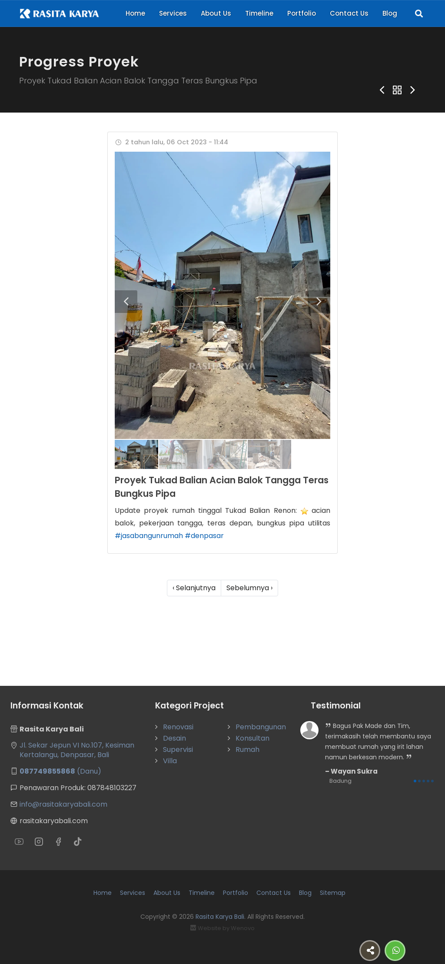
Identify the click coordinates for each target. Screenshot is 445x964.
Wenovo (243, 928)
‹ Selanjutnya (194, 588)
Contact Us (349, 13)
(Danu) (60, 771)
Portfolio (301, 13)
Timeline (259, 13)
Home (135, 13)
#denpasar (204, 536)
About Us (216, 13)
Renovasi (178, 727)
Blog (389, 13)
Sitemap (332, 892)
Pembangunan (261, 727)
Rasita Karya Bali (220, 916)
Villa (170, 761)
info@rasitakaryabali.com (63, 804)
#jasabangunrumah (149, 536)
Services (173, 13)
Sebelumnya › (249, 588)
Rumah (247, 750)
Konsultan (252, 738)
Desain (174, 738)
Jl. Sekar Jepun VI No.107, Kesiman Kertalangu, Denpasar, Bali (77, 750)
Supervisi (178, 750)
